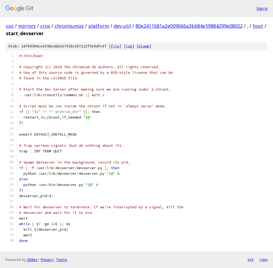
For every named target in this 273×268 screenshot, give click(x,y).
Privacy (47, 259)
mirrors (27, 26)
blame (144, 46)
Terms (61, 259)
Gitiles (32, 259)
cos (10, 26)
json (263, 259)
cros (45, 26)
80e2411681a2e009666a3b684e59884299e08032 (189, 26)
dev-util (122, 26)
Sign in (262, 8)
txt (250, 259)
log (129, 46)
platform (98, 26)
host (258, 26)
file (115, 46)
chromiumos (69, 26)
